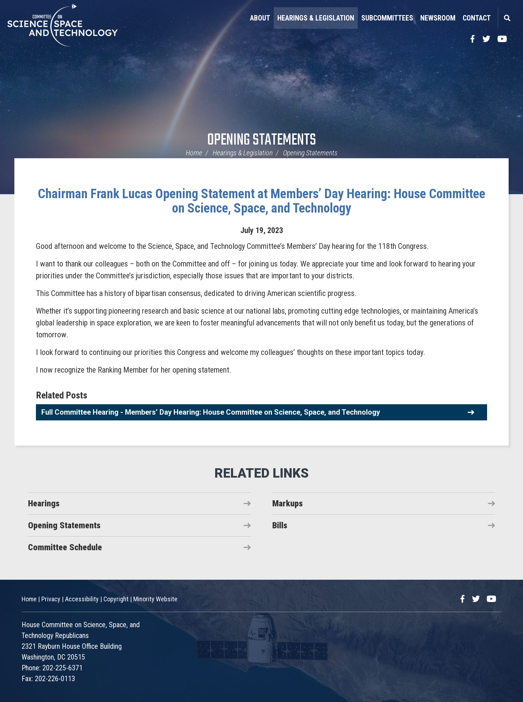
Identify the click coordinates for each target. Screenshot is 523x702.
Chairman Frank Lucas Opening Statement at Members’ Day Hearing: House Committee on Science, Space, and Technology (261, 201)
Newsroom (437, 18)
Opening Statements (261, 140)
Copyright (116, 599)
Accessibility (82, 599)
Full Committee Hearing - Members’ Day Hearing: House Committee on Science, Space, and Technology (210, 412)
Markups (287, 503)
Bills (279, 525)
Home (194, 153)
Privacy (50, 599)
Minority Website (155, 599)
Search (507, 18)
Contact (477, 18)
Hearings (44, 503)
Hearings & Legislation (315, 18)
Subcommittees (387, 18)
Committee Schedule (65, 547)
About (260, 18)
